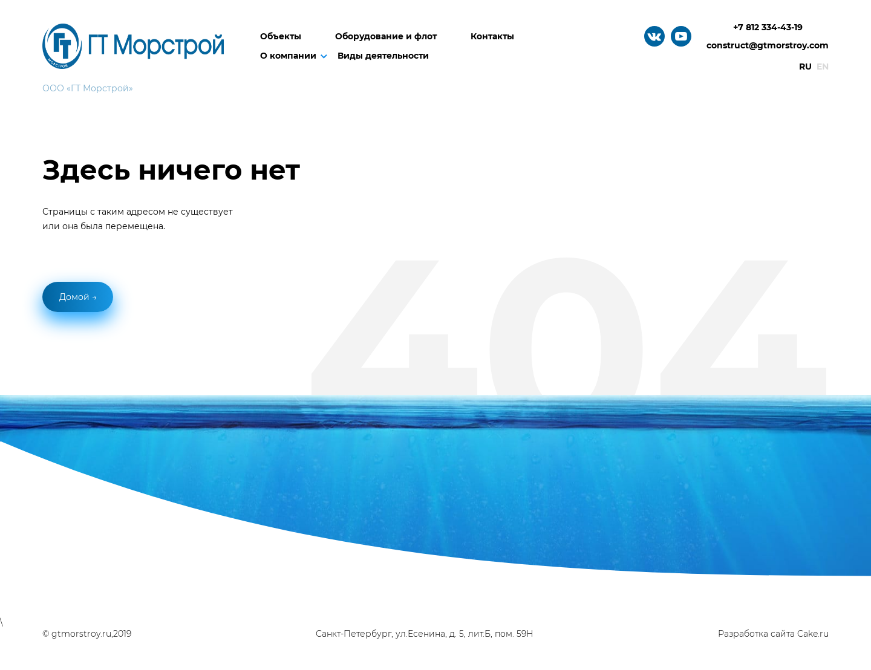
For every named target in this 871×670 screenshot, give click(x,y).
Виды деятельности (383, 55)
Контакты (492, 36)
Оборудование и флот (386, 36)
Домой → (78, 296)
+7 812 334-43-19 (768, 27)
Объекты (280, 36)
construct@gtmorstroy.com (767, 45)
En (823, 66)
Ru (805, 66)
